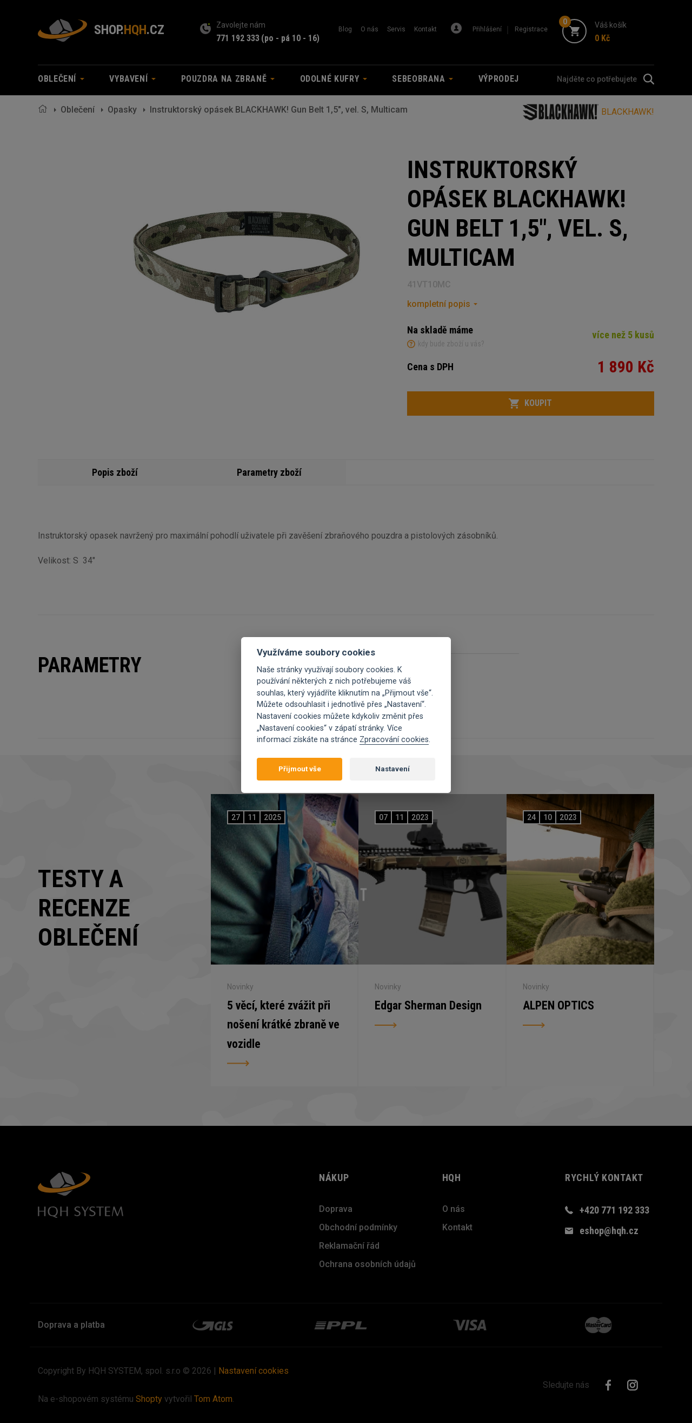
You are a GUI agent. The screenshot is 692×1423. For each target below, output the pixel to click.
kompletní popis (438, 304)
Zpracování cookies (394, 739)
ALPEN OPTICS (558, 1005)
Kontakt (425, 29)
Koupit (530, 403)
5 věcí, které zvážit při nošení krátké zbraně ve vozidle (283, 1024)
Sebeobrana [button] (422, 79)
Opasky (122, 109)
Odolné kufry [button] (333, 79)
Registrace (531, 29)
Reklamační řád (349, 1246)
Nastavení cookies (253, 1371)
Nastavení (392, 769)
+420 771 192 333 (614, 1210)
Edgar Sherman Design (428, 1005)
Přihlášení (487, 29)
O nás (369, 29)
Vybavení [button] (132, 79)
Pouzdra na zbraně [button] (228, 79)
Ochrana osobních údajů (367, 1264)
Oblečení (78, 109)
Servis (396, 29)
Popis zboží (115, 472)
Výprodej (498, 79)
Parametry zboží (269, 472)
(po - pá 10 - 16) (290, 38)
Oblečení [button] (61, 79)
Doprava (335, 1209)
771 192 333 (238, 38)
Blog (345, 29)
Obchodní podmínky (358, 1227)
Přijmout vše (299, 769)
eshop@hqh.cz (609, 1230)
